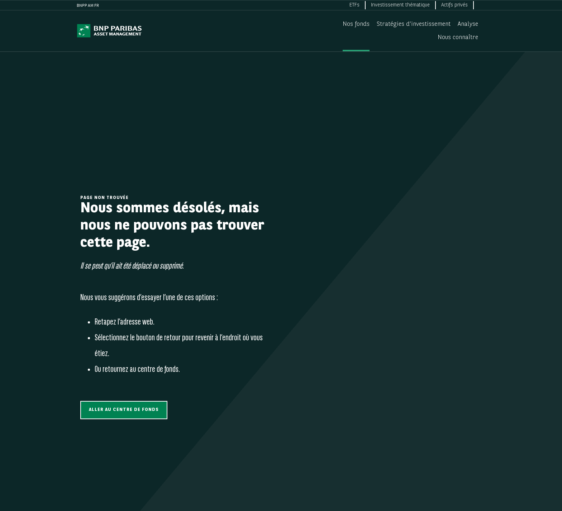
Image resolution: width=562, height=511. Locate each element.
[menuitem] (355, 5)
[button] (123, 410)
